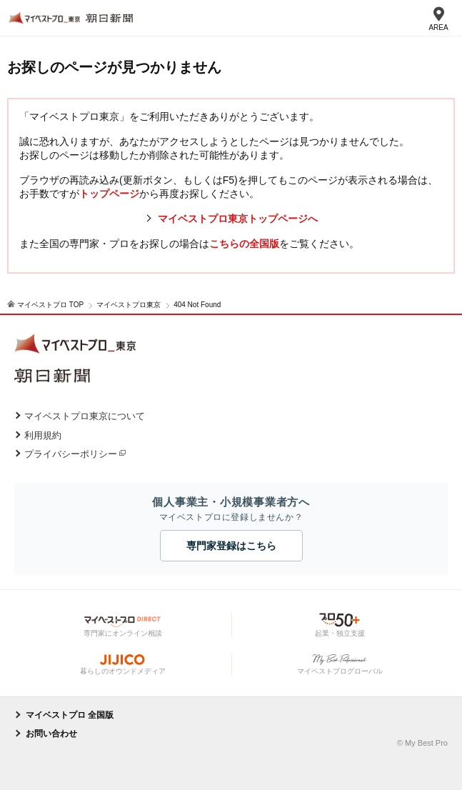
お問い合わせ (51, 734)
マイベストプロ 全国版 (70, 715)
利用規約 (42, 435)
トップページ (109, 193)
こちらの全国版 (244, 243)
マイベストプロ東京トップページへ (238, 218)
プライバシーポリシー (70, 454)
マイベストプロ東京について (84, 416)
